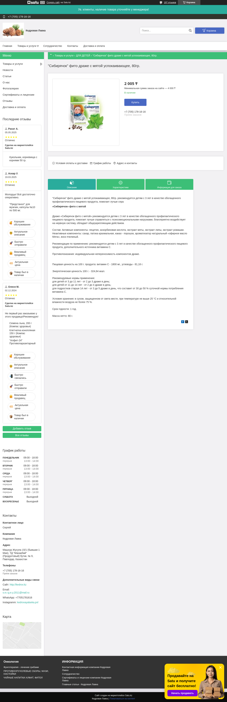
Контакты (72, 46)
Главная (7, 46)
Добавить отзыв (22, 428)
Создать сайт (53, 2)
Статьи (7, 76)
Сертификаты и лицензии (18, 94)
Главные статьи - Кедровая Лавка (80, 684)
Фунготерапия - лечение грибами (21, 667)
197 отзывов (170, 2)
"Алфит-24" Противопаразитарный (22, 342)
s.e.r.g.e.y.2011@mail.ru (16, 592)
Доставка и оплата (94, 46)
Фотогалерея (11, 88)
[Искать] (190, 30)
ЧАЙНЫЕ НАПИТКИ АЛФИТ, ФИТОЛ (23, 677)
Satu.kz (128, 695)
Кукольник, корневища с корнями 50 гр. (23, 159)
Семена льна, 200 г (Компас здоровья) (20, 325)
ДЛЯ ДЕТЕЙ (83, 55)
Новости (8, 69)
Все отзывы (22, 435)
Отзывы (7, 100)
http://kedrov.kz (18, 584)
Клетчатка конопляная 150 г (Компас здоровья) (22, 333)
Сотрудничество (52, 46)
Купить (135, 102)
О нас (6, 82)
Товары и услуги (26, 46)
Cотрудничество (70, 674)
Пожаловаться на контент (122, 698)
